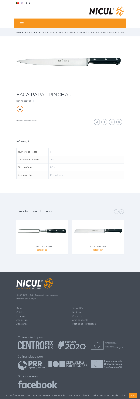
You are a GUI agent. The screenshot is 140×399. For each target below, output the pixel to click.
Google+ (112, 122)
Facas (19, 308)
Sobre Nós (77, 308)
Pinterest (119, 122)
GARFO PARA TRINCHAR (42, 246)
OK (132, 395)
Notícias (76, 312)
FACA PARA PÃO (98, 246)
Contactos (77, 316)
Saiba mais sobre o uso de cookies (109, 395)
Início (52, 32)
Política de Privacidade (84, 324)
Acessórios (21, 324)
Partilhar (104, 122)
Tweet (97, 122)
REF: (18, 101)
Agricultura (22, 320)
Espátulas (21, 316)
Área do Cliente (80, 320)
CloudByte (31, 298)
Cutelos (20, 312)
